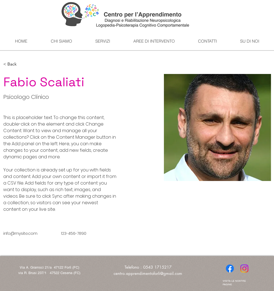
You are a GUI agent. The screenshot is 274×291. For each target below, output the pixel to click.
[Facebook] (230, 268)
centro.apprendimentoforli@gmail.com (148, 273)
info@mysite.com (20, 233)
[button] (14, 64)
